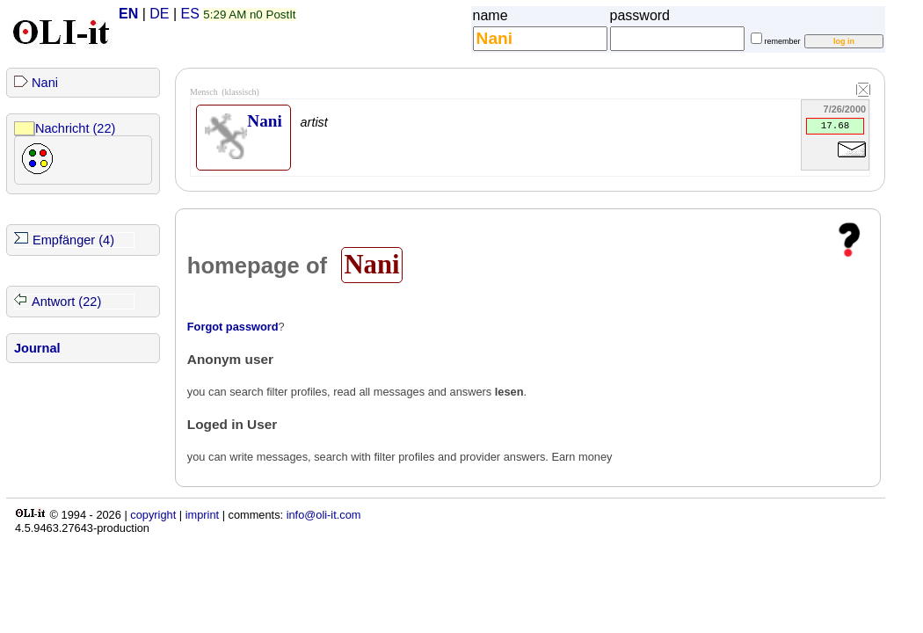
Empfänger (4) (73, 240)
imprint (202, 514)
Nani (45, 83)
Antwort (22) (66, 302)
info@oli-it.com (324, 514)
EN (128, 13)
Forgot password (233, 326)
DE (159, 13)
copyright (153, 514)
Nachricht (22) (75, 128)
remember (783, 41)
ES (190, 13)
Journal (37, 348)
